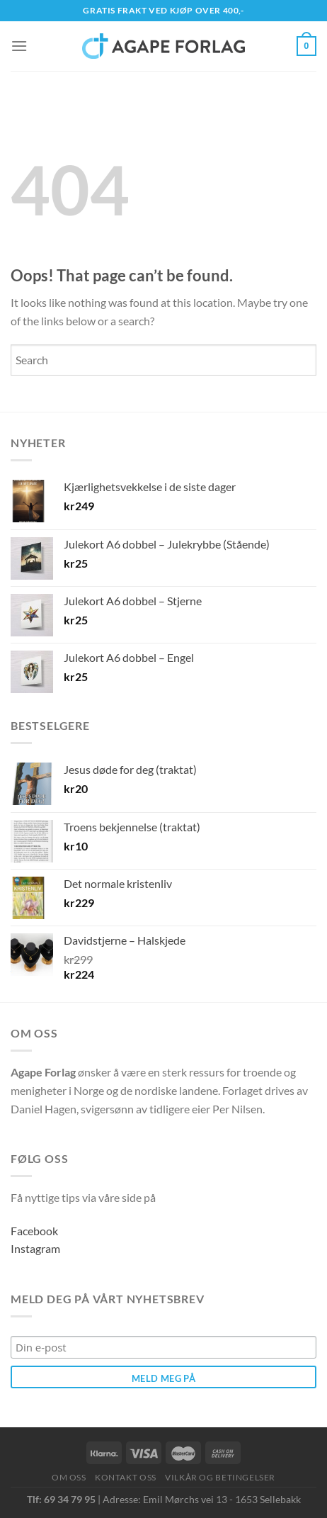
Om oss (69, 1477)
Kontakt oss (125, 1477)
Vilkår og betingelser (220, 1477)
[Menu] (19, 45)
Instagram (35, 1248)
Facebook (34, 1230)
